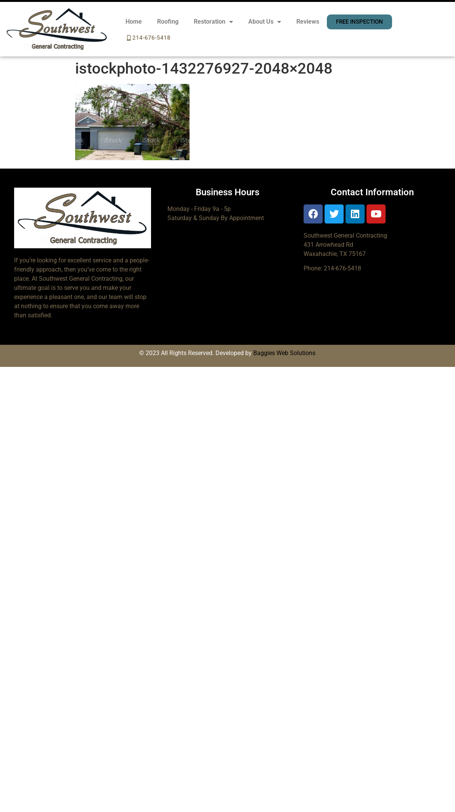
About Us (264, 22)
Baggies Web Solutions (284, 353)
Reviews (307, 21)
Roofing (167, 21)
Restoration (213, 22)
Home (133, 21)
